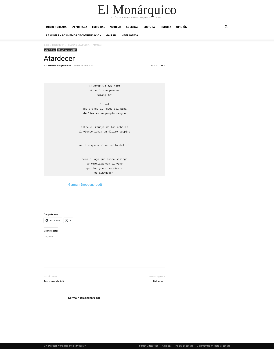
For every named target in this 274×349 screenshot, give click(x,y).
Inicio (46, 44)
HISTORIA (165, 27)
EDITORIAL (98, 27)
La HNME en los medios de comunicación (73, 35)
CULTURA (149, 27)
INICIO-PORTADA (56, 27)
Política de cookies (184, 345)
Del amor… (159, 281)
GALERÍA (111, 35)
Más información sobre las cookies (213, 345)
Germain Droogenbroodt (59, 65)
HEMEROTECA (129, 35)
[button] (226, 27)
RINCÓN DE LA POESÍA (78, 44)
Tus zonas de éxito (54, 281)
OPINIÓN (181, 27)
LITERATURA (58, 44)
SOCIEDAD (132, 27)
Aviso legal (167, 345)
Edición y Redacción (148, 345)
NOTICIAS (115, 27)
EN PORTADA (79, 27)
